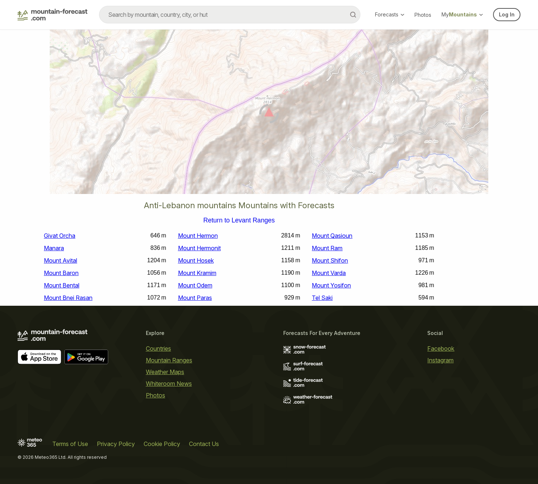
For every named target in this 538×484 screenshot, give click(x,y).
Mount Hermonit (199, 248)
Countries (158, 348)
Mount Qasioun (332, 235)
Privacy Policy (116, 443)
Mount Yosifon (331, 285)
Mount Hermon (198, 235)
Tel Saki (322, 297)
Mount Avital (60, 260)
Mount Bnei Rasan (68, 297)
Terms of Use (70, 443)
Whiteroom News (169, 383)
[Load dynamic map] (269, 115)
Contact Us (204, 443)
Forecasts (389, 14)
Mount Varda (329, 273)
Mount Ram (327, 248)
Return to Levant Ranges (239, 220)
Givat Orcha (59, 235)
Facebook (440, 348)
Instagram (440, 360)
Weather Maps (165, 372)
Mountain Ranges (169, 360)
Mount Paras (195, 297)
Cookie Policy (162, 443)
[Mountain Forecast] (52, 14)
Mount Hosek (196, 260)
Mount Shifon (330, 260)
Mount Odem (195, 285)
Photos (422, 15)
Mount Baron (61, 273)
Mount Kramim (197, 273)
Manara (54, 248)
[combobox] (229, 14)
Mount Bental (61, 285)
